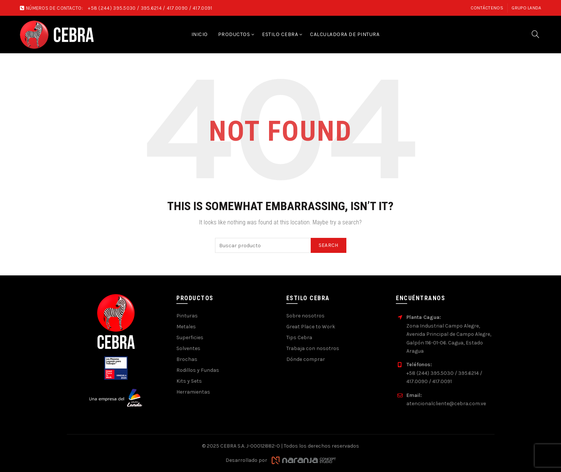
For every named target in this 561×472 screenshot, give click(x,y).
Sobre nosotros (305, 316)
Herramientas (193, 392)
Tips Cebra (299, 337)
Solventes (188, 348)
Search (328, 245)
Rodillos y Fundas (197, 370)
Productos (234, 34)
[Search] (535, 34)
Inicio (199, 34)
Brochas (186, 359)
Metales (186, 326)
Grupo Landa (526, 8)
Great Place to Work (310, 326)
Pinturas (187, 316)
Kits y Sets (189, 381)
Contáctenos (487, 8)
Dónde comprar (305, 359)
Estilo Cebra (280, 34)
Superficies (189, 337)
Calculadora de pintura (344, 34)
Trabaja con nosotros (312, 348)
